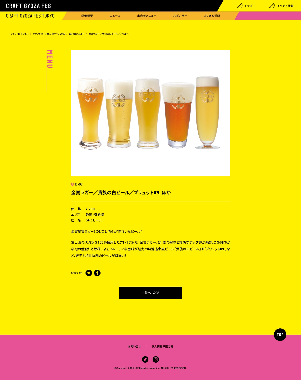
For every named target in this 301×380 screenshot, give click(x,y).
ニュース (115, 15)
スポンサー (180, 15)
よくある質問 (212, 15)
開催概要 (87, 15)
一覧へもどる (150, 293)
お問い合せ (134, 346)
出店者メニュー (147, 15)
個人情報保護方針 (162, 346)
